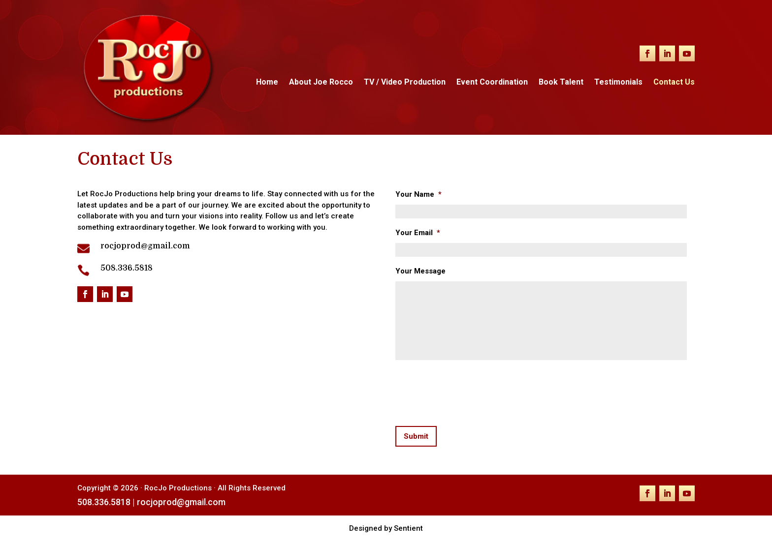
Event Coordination (492, 83)
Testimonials (618, 83)
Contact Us (674, 83)
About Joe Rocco (321, 83)
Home (267, 83)
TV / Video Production (405, 83)
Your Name (418, 194)
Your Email (417, 232)
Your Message (420, 271)
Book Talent (561, 83)
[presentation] (470, 391)
